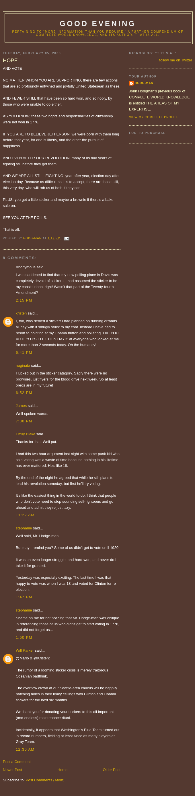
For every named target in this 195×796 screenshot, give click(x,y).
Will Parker (25, 650)
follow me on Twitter (175, 60)
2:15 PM (24, 300)
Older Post (111, 770)
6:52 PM (24, 393)
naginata (23, 365)
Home (63, 770)
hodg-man (144, 83)
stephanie (24, 528)
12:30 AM (25, 749)
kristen (21, 313)
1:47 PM (24, 597)
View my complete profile (154, 117)
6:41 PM (24, 352)
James (21, 405)
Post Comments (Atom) (45, 780)
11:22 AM (25, 515)
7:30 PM (24, 421)
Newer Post (12, 770)
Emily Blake (25, 434)
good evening (98, 23)
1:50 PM (24, 637)
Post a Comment (17, 762)
